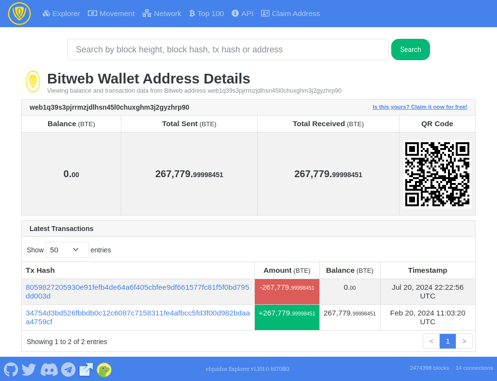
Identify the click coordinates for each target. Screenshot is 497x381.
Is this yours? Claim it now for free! (420, 106)
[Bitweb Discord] (49, 369)
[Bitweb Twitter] (29, 369)
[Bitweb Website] (86, 369)
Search (410, 49)
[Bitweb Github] (11, 369)
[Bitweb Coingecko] (104, 369)
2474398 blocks (429, 368)
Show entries (69, 250)
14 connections (474, 368)
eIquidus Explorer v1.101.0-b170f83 (247, 368)
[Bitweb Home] (19, 13)
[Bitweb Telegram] (69, 369)
